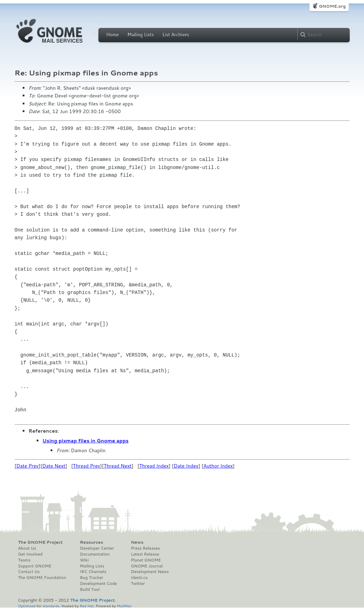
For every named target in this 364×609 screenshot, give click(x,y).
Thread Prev (86, 465)
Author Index (218, 465)
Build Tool (89, 589)
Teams (24, 560)
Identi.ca (139, 577)
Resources (91, 542)
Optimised (27, 605)
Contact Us (29, 571)
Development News (150, 571)
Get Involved (30, 554)
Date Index (186, 465)
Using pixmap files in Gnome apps (86, 440)
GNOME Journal (147, 566)
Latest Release (145, 554)
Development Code (98, 583)
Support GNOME (35, 566)
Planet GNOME (146, 560)
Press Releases (145, 548)
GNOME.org (332, 6)
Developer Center (97, 548)
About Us (27, 548)
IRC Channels (93, 571)
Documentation (95, 554)
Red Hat (87, 605)
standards (51, 605)
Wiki (84, 560)
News (137, 542)
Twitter (138, 583)
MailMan (124, 605)
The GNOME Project (40, 542)
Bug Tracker (91, 577)
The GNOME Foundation (42, 577)
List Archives (175, 34)
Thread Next (118, 465)
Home (112, 34)
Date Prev (27, 465)
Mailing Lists (140, 34)
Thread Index (154, 465)
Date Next (53, 465)
